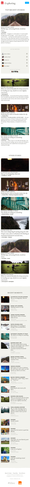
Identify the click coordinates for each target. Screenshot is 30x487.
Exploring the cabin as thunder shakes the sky (14, 114)
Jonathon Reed (6, 57)
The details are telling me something (11, 137)
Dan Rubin (4, 32)
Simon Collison (6, 54)
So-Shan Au (5, 60)
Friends (12, 27)
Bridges (3, 27)
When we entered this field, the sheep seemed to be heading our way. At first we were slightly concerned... (14, 91)
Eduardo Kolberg (6, 63)
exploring (7, 27)
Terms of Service (22, 473)
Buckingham (5, 95)
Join (27, 2)
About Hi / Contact (8, 473)
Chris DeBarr (5, 66)
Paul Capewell (5, 94)
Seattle (3, 33)
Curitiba (3, 140)
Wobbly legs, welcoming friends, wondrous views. (13, 30)
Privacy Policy (15, 473)
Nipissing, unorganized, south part (12, 117)
